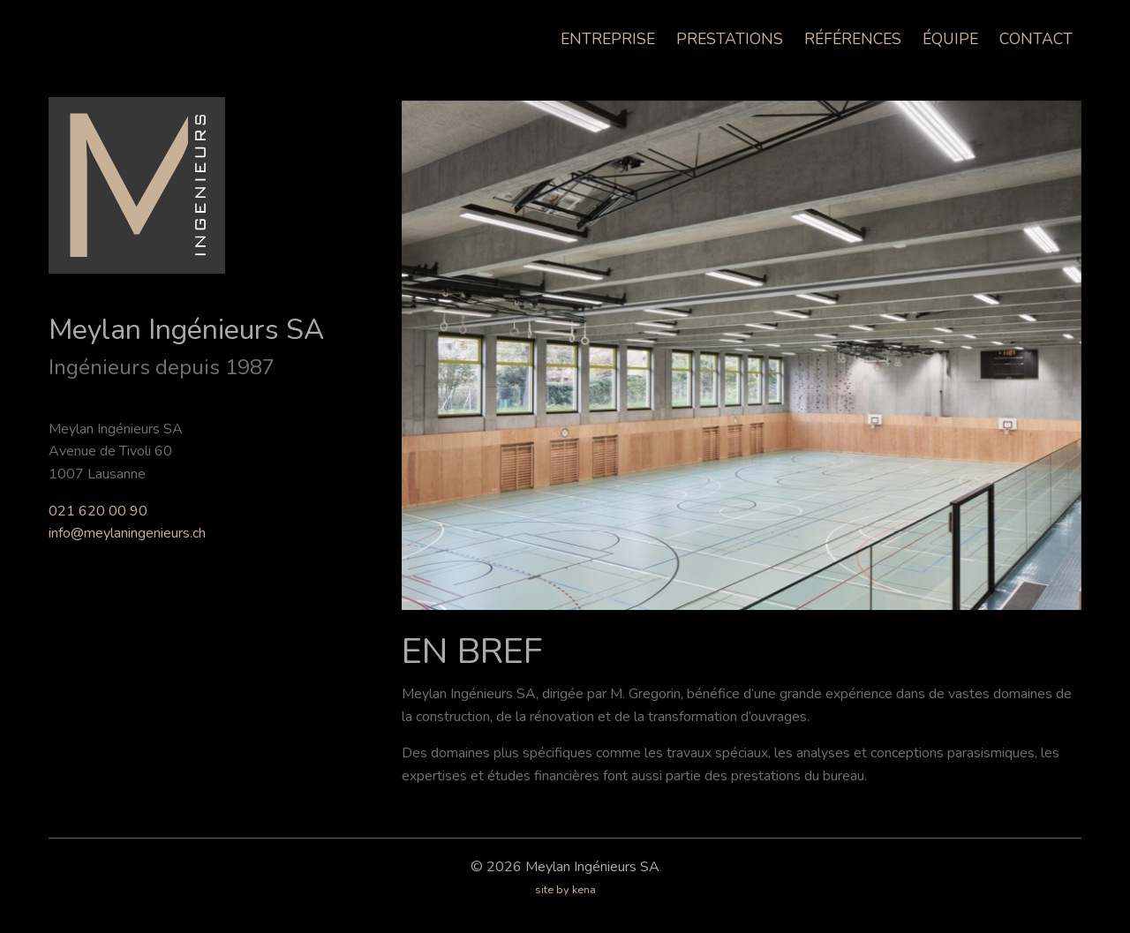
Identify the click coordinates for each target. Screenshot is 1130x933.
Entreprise (608, 38)
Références (852, 38)
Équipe (950, 38)
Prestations (729, 38)
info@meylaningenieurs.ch (127, 533)
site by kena (565, 890)
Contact (1036, 38)
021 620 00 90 (98, 511)
